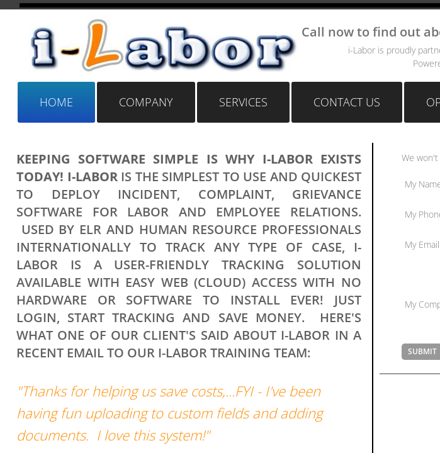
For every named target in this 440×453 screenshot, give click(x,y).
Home (56, 101)
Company (146, 101)
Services (243, 101)
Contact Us (346, 101)
